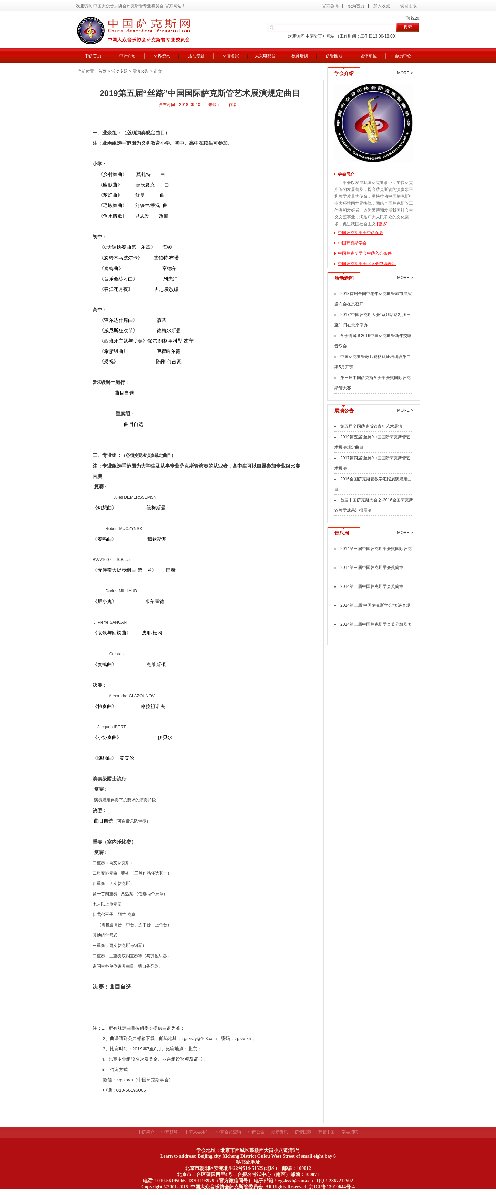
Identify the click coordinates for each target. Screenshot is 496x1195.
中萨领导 (169, 1132)
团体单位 (368, 55)
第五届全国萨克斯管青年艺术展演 (371, 426)
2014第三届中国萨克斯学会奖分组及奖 (376, 624)
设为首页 (356, 5)
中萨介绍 (127, 55)
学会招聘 (350, 1132)
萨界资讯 (162, 55)
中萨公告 (256, 1132)
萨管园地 (334, 55)
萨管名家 (231, 55)
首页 (102, 71)
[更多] (382, 224)
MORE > (405, 73)
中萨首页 (93, 55)
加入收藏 (382, 5)
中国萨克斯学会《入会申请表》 (367, 263)
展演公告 (140, 71)
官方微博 (330, 5)
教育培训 (299, 55)
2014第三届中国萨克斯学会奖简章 (371, 567)
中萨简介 (146, 1132)
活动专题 (196, 55)
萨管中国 (326, 1132)
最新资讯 (279, 1132)
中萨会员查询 (228, 1132)
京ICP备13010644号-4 (332, 1186)
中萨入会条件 (197, 1132)
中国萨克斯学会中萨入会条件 (365, 253)
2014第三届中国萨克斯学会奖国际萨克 (376, 548)
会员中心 (403, 55)
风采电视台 (265, 55)
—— (338, 558)
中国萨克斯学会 (352, 243)
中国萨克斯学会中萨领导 (360, 232)
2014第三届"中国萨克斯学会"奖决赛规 (375, 605)
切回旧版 (408, 5)
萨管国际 (303, 1132)
